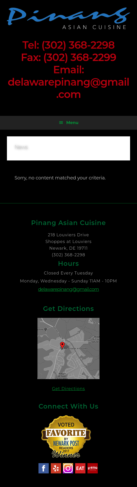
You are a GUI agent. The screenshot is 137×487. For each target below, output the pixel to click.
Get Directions (68, 388)
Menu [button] (72, 122)
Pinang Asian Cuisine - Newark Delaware (68, 18)
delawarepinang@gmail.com (68, 289)
